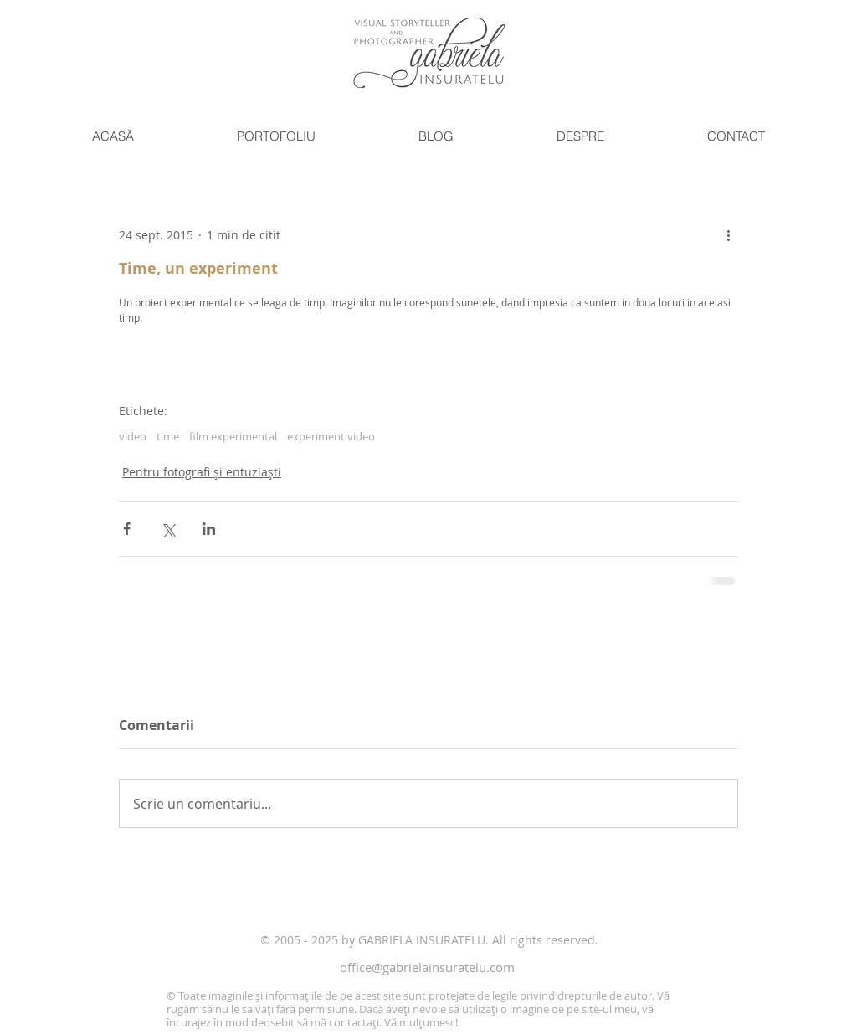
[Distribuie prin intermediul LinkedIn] (209, 529)
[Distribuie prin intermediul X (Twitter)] (168, 529)
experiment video (331, 436)
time (168, 436)
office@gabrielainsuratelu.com (427, 967)
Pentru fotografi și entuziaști (201, 472)
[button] (276, 136)
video (132, 436)
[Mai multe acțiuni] (728, 234)
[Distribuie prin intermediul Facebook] (127, 529)
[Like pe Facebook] (166, 903)
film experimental (233, 436)
